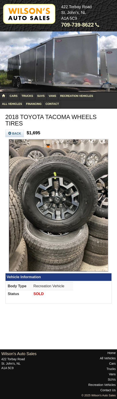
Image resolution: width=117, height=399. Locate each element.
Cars (14, 96)
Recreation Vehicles (76, 96)
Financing (34, 104)
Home (111, 353)
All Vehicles (12, 104)
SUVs (41, 96)
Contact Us (108, 390)
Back (14, 133)
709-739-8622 (80, 25)
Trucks (27, 96)
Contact (52, 104)
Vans (52, 96)
